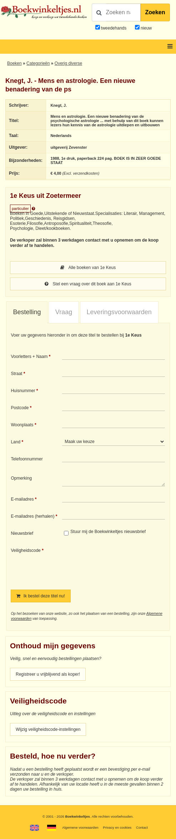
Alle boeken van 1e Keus (88, 267)
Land (15, 441)
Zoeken (155, 12)
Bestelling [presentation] (27, 312)
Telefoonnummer (26, 459)
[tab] (26, 312)
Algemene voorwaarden (80, 827)
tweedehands (113, 28)
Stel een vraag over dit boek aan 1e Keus (88, 283)
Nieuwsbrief (22, 533)
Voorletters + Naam (29, 356)
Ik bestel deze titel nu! (40, 595)
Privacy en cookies (117, 827)
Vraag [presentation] (63, 312)
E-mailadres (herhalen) (32, 516)
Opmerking (21, 478)
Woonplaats (22, 424)
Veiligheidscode (25, 550)
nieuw (146, 28)
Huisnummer (23, 390)
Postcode (20, 407)
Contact (142, 827)
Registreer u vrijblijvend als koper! (48, 674)
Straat (16, 373)
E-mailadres (22, 499)
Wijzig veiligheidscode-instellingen (48, 729)
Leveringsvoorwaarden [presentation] (119, 312)
